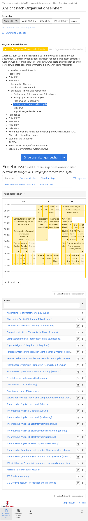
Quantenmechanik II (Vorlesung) (23, 391)
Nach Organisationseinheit (65, 3)
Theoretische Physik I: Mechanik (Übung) (28, 410)
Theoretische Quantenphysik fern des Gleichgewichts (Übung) (38, 450)
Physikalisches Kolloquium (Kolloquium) (27, 378)
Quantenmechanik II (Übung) (22, 384)
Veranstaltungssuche (40, 3)
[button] (34, 227)
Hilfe (30, 511)
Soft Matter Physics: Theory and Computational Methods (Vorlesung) (42, 397)
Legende (79, 178)
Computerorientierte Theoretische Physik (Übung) (32, 332)
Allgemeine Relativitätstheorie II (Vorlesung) (29, 319)
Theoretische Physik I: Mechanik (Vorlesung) (29, 417)
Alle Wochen (46, 184)
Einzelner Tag (48, 178)
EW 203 (30, 221)
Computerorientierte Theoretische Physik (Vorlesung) (34, 338)
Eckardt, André (55, 227)
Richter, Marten (24, 224)
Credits (82, 502)
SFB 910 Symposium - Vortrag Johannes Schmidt (31, 482)
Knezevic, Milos (76, 239)
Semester (7, 16)
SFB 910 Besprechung (18, 476)
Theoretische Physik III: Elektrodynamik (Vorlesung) (33, 443)
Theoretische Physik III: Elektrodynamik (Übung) (31, 436)
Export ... (11, 282)
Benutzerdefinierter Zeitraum (20, 184)
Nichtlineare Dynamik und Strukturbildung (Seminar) (34, 371)
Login (82, 511)
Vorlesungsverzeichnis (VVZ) (15, 3)
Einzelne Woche (27, 178)
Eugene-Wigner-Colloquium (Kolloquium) (28, 345)
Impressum (69, 502)
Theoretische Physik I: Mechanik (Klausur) (28, 404)
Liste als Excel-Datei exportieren (69, 293)
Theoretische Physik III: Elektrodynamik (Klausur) (32, 423)
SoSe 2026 (45, 20)
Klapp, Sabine (72, 212)
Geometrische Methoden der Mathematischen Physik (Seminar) (39, 358)
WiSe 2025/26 (29, 20)
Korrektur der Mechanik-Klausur (23, 469)
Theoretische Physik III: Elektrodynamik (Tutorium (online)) (37, 430)
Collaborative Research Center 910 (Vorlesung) (35, 231)
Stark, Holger (24, 239)
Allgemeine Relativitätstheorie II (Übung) (28, 312)
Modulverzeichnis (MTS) (18, 514)
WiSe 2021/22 (11, 20)
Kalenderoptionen (13, 193)
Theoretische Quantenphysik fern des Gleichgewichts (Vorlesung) (40, 456)
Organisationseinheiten (14, 44)
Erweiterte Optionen (14, 32)
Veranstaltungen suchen (41, 157)
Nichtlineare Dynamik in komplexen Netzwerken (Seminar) (37, 364)
